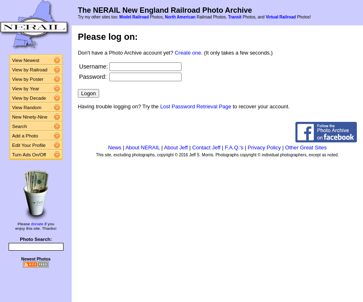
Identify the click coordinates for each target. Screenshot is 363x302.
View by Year (25, 88)
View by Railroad (30, 69)
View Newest (25, 60)
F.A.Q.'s (234, 147)
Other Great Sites (306, 147)
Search (19, 126)
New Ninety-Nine (30, 116)
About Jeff (176, 147)
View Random (26, 107)
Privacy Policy (264, 147)
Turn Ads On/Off (29, 154)
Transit (235, 17)
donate (37, 224)
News (115, 147)
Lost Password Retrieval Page (195, 106)
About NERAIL (142, 147)
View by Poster (28, 79)
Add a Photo (25, 135)
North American (180, 17)
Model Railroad (134, 17)
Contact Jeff (206, 147)
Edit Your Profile (29, 145)
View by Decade (29, 98)
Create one (188, 53)
